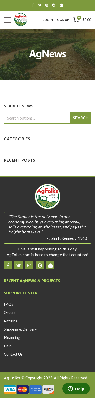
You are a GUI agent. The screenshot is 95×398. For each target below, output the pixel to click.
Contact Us (13, 354)
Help (8, 346)
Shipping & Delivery (20, 329)
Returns (10, 321)
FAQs (8, 304)
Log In (48, 20)
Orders (10, 312)
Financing (12, 337)
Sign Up (63, 20)
